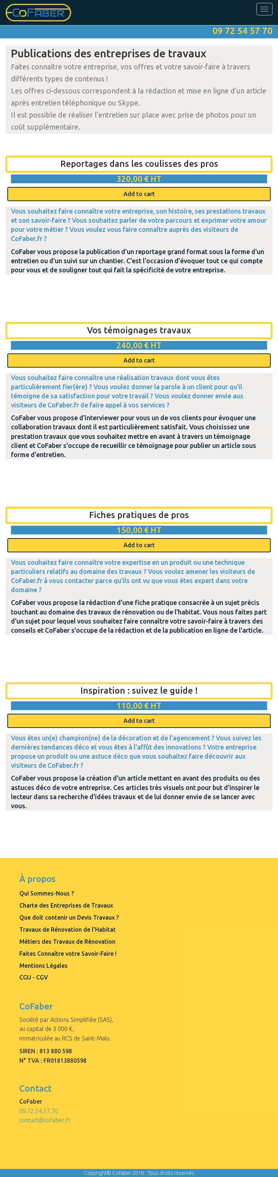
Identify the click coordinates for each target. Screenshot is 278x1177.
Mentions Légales (43, 965)
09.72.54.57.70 (38, 1111)
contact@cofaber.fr (45, 1120)
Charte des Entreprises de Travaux (66, 905)
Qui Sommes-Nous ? (46, 893)
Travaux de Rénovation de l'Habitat (67, 929)
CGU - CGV (33, 977)
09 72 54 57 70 (243, 31)
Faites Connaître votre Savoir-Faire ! (68, 953)
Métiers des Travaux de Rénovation (67, 941)
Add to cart (139, 194)
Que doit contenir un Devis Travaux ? (69, 917)
